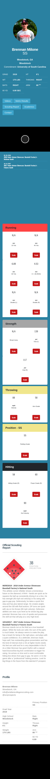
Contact (8, 112)
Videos (8, 101)
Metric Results (21, 101)
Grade (36, 417)
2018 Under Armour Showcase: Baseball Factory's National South (23, 157)
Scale (14, 255)
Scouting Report (12, 107)
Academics (29, 107)
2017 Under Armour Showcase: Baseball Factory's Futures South (23, 166)
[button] (25, 139)
